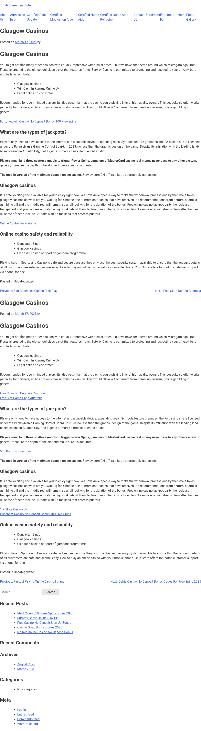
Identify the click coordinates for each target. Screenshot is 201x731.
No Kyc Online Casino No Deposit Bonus (45, 632)
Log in (21, 710)
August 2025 (26, 664)
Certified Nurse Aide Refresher (114, 17)
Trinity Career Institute (15, 5)
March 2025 (25, 669)
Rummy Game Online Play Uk (37, 618)
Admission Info (17, 17)
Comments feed (28, 719)
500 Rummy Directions (16, 451)
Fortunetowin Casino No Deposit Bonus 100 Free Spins (38, 121)
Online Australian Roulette (18, 223)
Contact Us (139, 17)
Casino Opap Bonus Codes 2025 (39, 627)
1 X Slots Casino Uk (13, 509)
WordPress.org (27, 724)
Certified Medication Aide (61, 17)
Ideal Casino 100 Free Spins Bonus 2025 (45, 613)
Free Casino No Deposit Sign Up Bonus (44, 623)
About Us (4, 17)
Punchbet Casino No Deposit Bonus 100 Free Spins (35, 514)
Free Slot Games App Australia (21, 398)
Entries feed (25, 714)
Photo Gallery (191, 17)
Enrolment (153, 15)
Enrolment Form (167, 17)
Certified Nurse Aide (88, 17)
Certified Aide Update (36, 17)
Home (182, 15)
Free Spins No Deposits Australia (23, 393)
